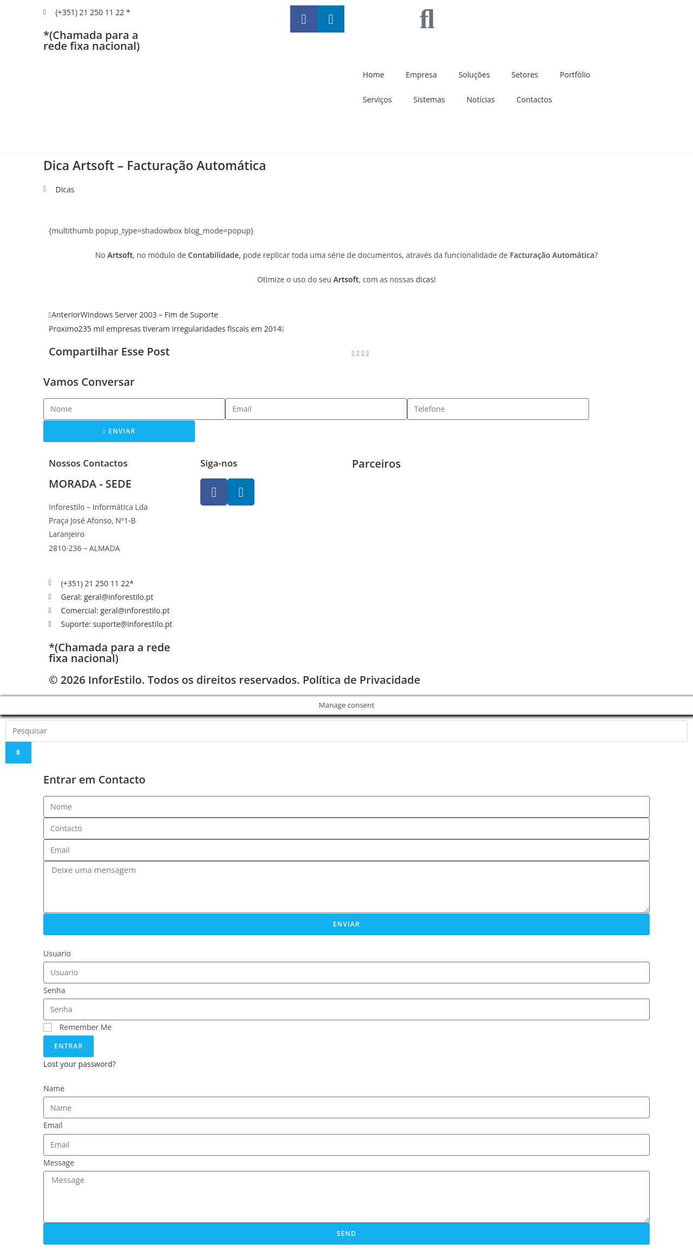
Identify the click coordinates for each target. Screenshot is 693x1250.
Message (58, 1162)
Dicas (65, 189)
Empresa (421, 74)
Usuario (57, 953)
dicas (425, 279)
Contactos (534, 99)
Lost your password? (79, 1064)
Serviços (377, 99)
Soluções (474, 74)
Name (53, 1088)
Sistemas (429, 99)
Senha (54, 990)
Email (53, 1125)
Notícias (481, 99)
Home (373, 74)
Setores (525, 74)
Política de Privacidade (361, 679)
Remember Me (77, 1027)
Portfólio (575, 74)
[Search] (18, 752)
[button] (353, 353)
